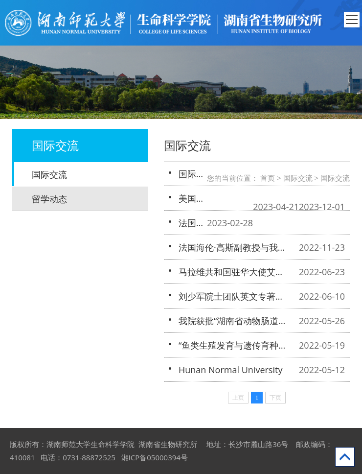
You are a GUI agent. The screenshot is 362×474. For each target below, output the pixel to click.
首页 (267, 178)
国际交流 (49, 174)
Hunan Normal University (230, 370)
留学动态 (49, 199)
